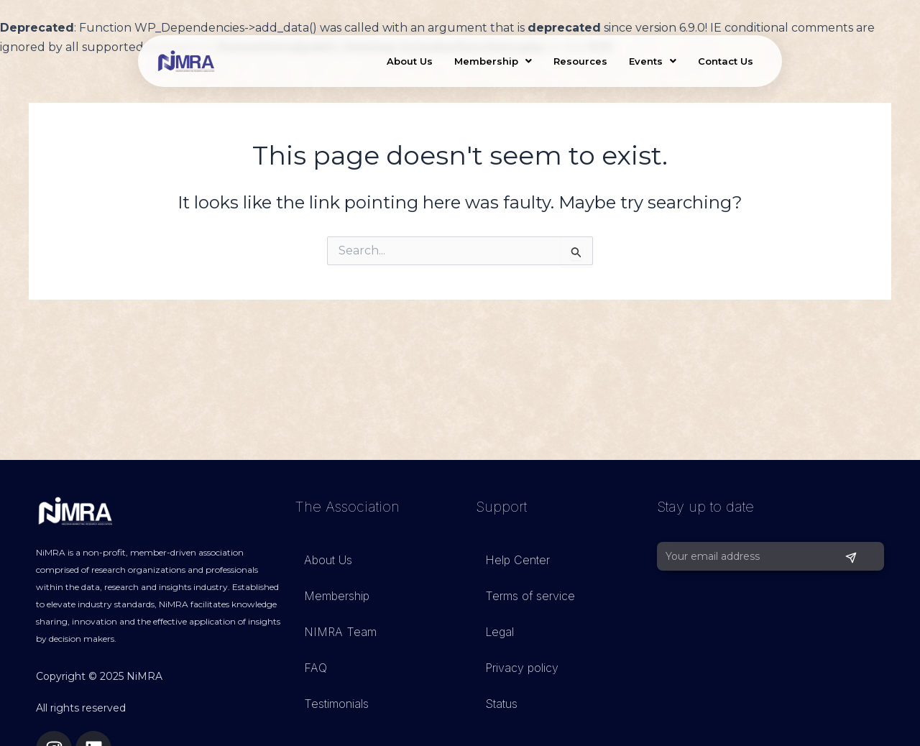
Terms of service (530, 596)
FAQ (315, 667)
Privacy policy (521, 667)
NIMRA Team (340, 632)
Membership (493, 61)
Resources (580, 61)
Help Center (517, 560)
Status (501, 703)
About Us (410, 61)
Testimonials (336, 703)
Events (652, 61)
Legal (499, 632)
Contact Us (725, 61)
